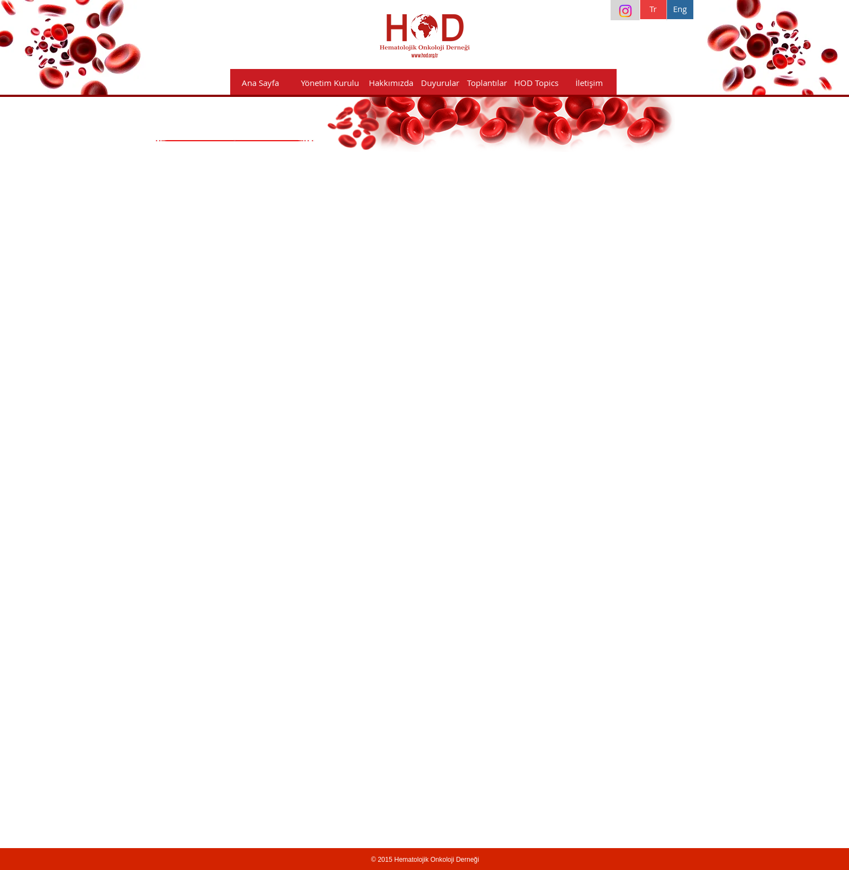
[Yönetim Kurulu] (330, 82)
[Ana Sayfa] (260, 82)
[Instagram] (625, 11)
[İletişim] (589, 82)
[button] (391, 82)
